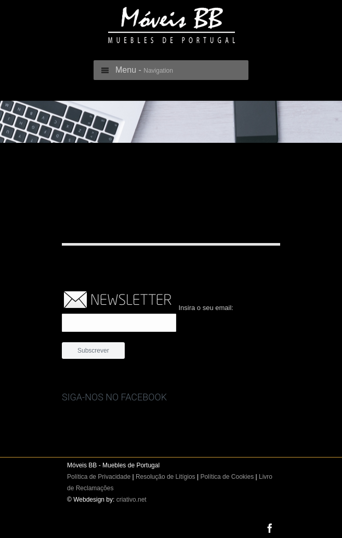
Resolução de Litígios (165, 476)
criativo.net (131, 499)
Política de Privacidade (98, 476)
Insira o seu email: (205, 308)
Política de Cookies (227, 476)
